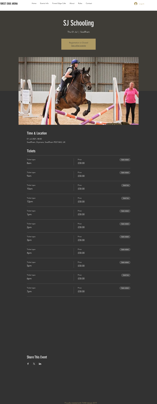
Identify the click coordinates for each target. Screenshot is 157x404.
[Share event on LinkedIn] (40, 364)
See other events (78, 45)
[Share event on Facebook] (28, 364)
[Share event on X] (34, 364)
